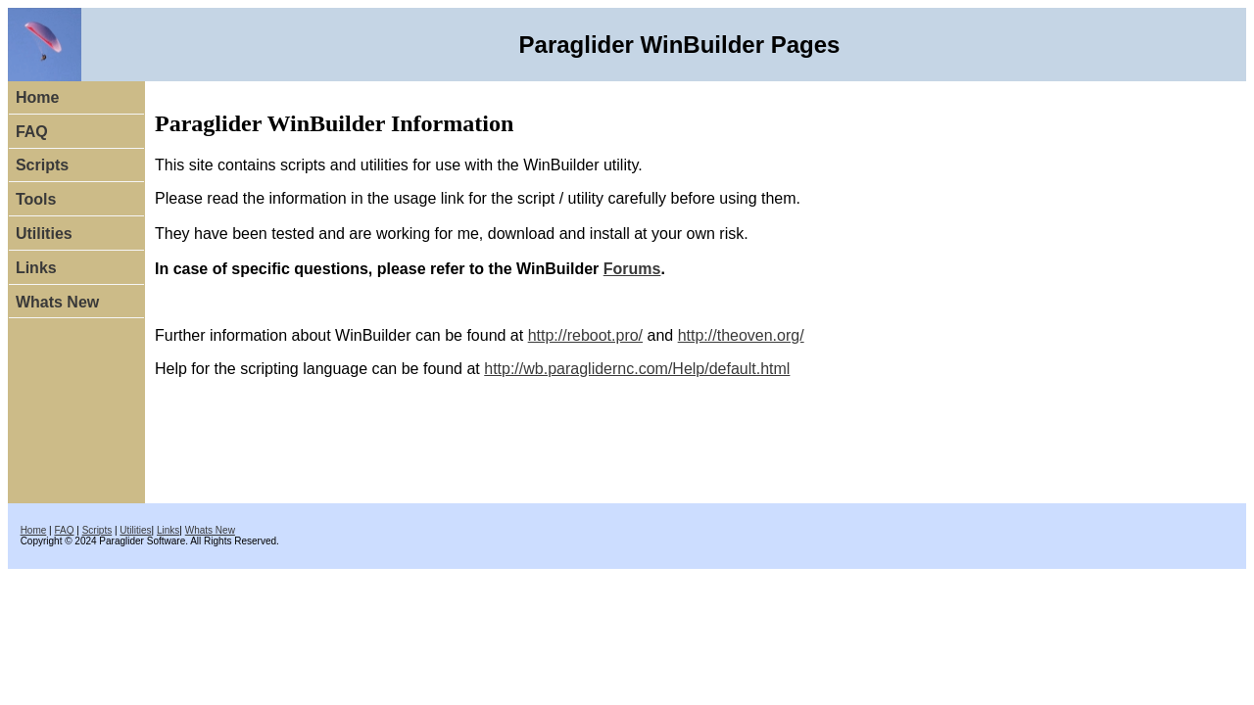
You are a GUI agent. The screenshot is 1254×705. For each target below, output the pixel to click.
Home (37, 97)
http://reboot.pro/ (585, 335)
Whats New (57, 302)
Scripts (42, 165)
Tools (36, 199)
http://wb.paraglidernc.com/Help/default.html (637, 368)
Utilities (44, 233)
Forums (632, 268)
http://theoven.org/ (741, 335)
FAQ (32, 131)
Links (36, 267)
